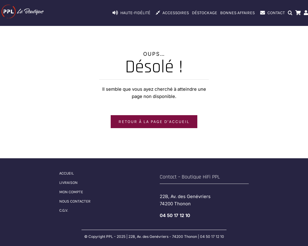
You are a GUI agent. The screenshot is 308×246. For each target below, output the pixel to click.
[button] (290, 13)
